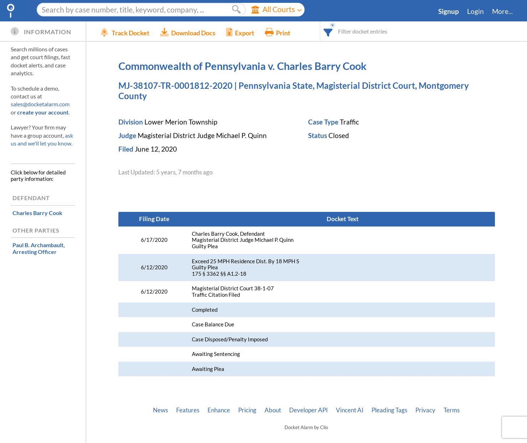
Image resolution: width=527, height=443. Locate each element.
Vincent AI (349, 410)
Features (187, 410)
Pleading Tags (389, 410)
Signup (448, 11)
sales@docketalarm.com (40, 104)
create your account (42, 112)
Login (475, 11)
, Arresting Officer (38, 248)
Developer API (308, 410)
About (273, 410)
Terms (452, 410)
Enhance (219, 410)
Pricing (247, 410)
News (160, 410)
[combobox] (328, 31)
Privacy (425, 410)
